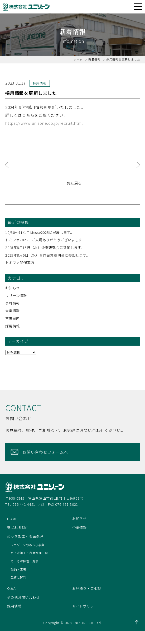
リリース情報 (16, 295)
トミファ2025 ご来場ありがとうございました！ (47, 239)
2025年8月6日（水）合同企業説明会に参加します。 (47, 255)
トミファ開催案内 (19, 262)
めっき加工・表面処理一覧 (29, 553)
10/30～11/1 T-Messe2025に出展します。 (39, 232)
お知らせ (12, 287)
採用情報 (12, 325)
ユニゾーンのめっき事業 (27, 545)
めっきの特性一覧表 (24, 561)
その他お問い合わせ (23, 597)
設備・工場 (18, 569)
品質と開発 (18, 577)
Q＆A (11, 588)
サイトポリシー (85, 606)
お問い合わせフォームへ (45, 452)
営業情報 (12, 310)
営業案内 (12, 318)
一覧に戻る (73, 182)
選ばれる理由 (18, 527)
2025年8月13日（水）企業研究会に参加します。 (45, 247)
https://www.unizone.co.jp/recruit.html (44, 123)
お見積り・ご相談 (86, 588)
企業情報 (79, 527)
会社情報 (12, 303)
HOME (12, 518)
